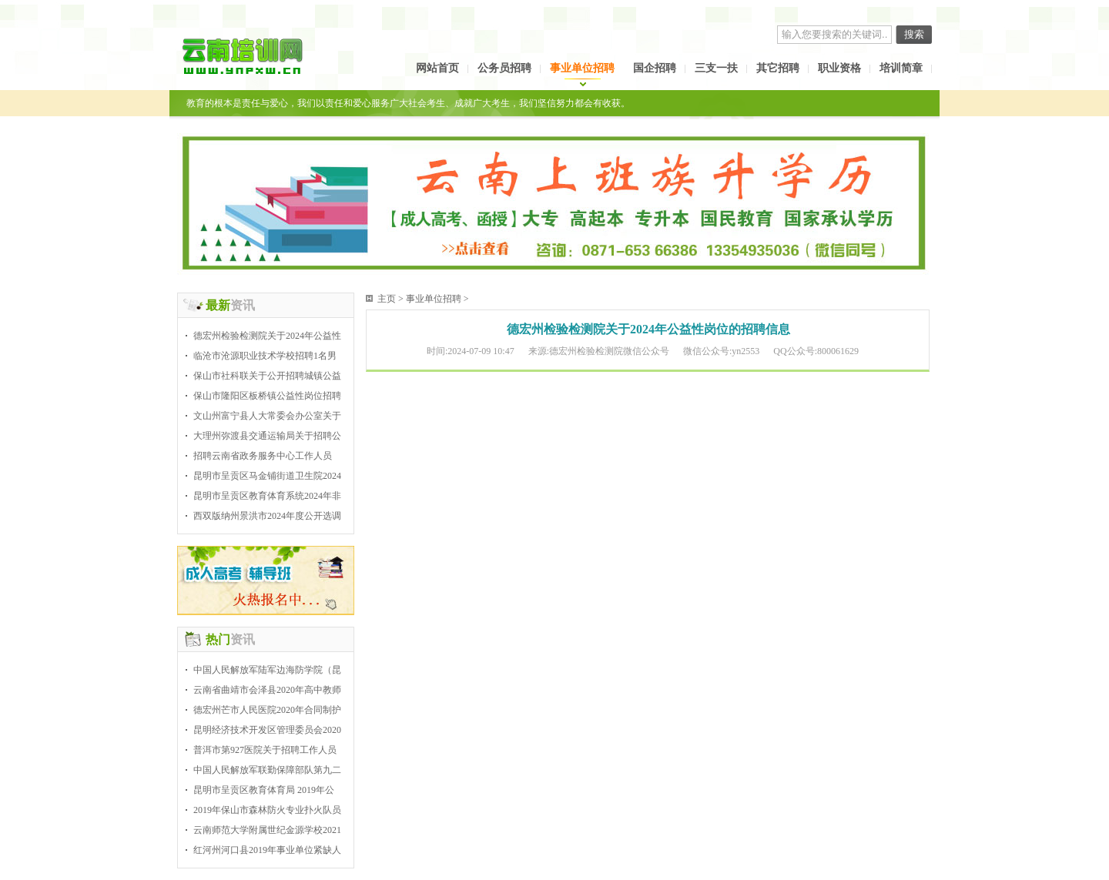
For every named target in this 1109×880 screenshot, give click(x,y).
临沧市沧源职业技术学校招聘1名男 (265, 355)
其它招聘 (777, 68)
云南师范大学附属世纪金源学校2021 (267, 830)
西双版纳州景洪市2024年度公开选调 (267, 515)
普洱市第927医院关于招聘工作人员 (265, 749)
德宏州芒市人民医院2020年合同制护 (267, 709)
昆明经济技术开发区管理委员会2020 (267, 729)
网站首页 (437, 68)
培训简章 (901, 68)
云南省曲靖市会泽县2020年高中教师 (267, 689)
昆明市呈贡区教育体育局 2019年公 (263, 790)
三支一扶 (716, 68)
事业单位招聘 (582, 68)
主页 (386, 298)
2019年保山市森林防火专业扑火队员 (267, 810)
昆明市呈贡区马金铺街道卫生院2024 (267, 475)
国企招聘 (654, 68)
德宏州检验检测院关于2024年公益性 (267, 335)
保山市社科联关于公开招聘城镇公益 (267, 375)
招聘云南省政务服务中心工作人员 (262, 455)
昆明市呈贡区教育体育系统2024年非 (267, 495)
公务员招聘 (504, 68)
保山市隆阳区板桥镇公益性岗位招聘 (267, 395)
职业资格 (839, 68)
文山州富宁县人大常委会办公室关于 (267, 415)
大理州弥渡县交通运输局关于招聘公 (267, 435)
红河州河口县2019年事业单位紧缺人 (267, 850)
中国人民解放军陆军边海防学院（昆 (267, 669)
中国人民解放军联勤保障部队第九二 (267, 770)
